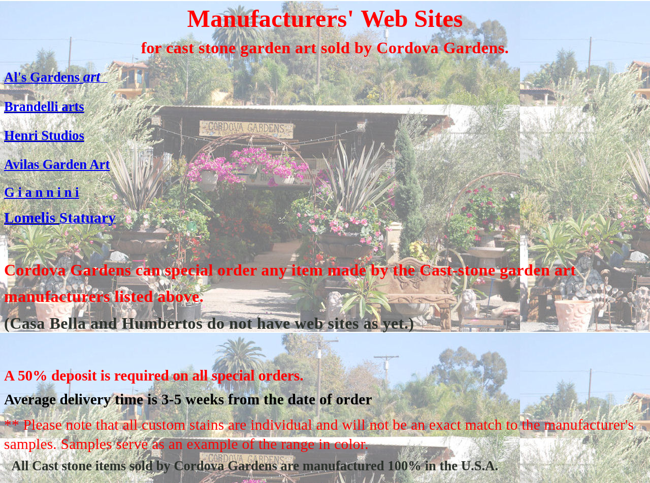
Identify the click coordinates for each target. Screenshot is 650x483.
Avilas (21, 164)
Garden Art (74, 164)
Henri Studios (44, 135)
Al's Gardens (43, 77)
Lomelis (31, 218)
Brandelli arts (44, 106)
